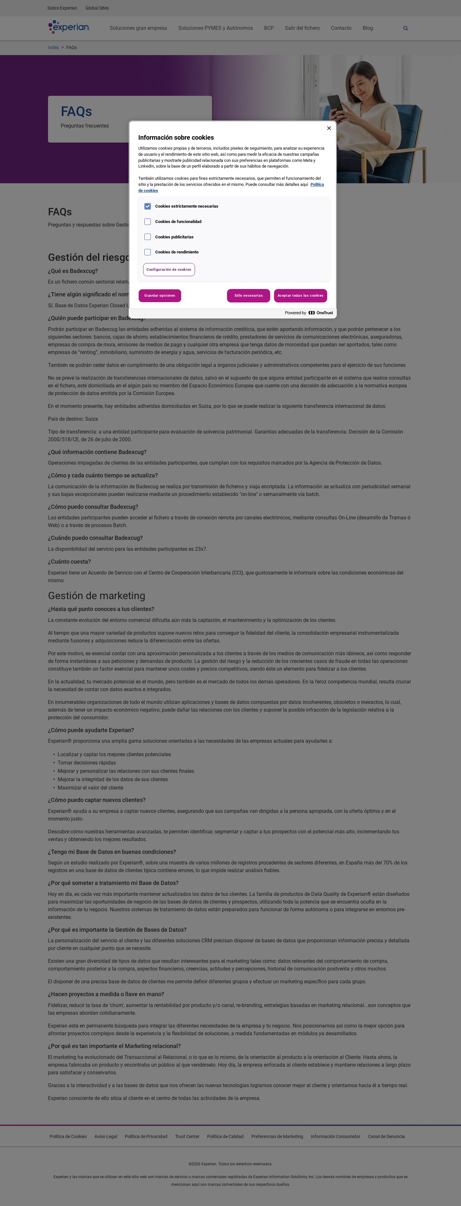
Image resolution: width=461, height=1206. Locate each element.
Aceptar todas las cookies (301, 295)
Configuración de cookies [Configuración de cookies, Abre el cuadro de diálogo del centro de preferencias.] (169, 269)
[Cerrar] (329, 128)
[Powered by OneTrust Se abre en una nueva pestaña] (309, 314)
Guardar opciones (159, 295)
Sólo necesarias (249, 295)
